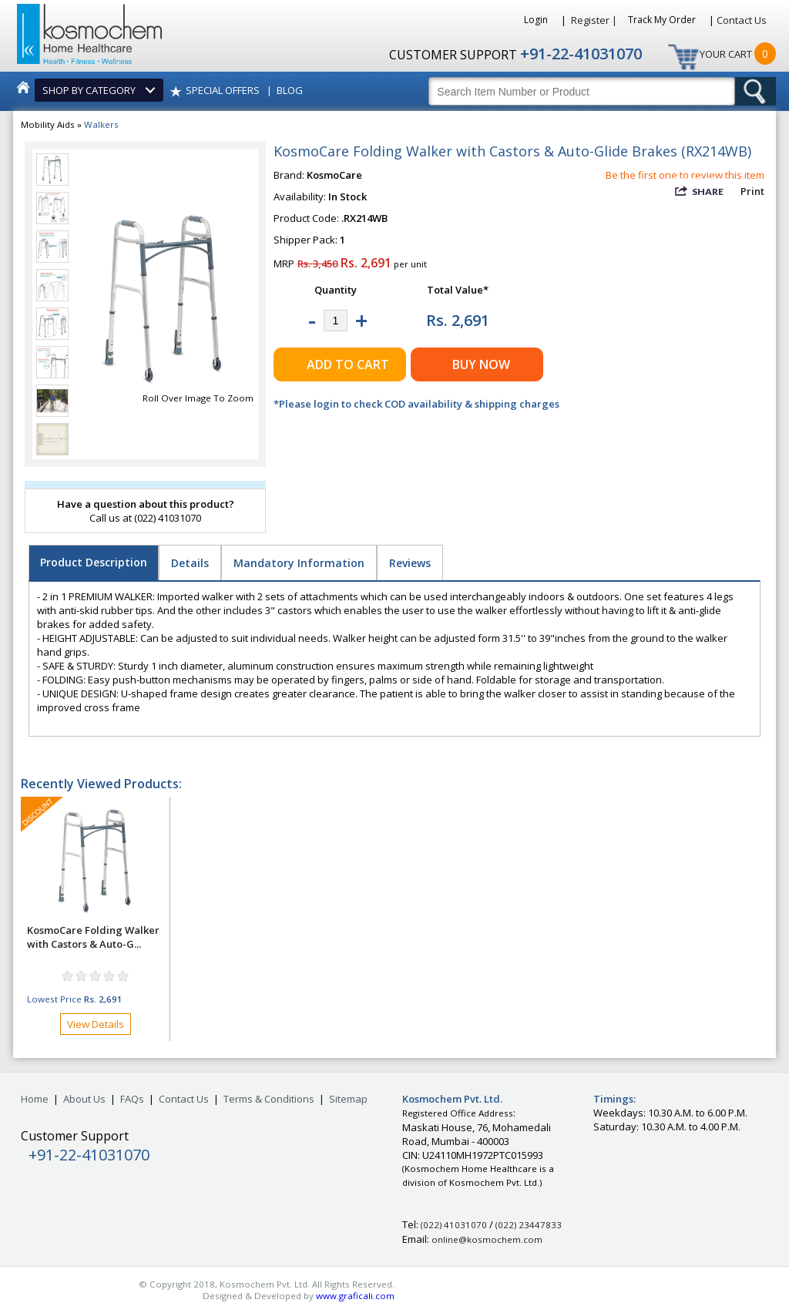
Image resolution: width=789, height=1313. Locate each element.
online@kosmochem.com (486, 1239)
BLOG (290, 90)
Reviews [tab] (410, 563)
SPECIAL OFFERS (223, 90)
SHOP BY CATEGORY (91, 90)
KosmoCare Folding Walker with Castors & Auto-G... (93, 937)
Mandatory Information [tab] (298, 563)
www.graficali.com (355, 1295)
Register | (594, 20)
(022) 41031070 (454, 1225)
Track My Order (663, 19)
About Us (84, 1099)
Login (537, 19)
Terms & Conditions (268, 1099)
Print (752, 191)
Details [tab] (190, 563)
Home (35, 1099)
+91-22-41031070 (581, 53)
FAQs (132, 1099)
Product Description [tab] (93, 562)
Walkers (101, 124)
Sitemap (348, 1099)
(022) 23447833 (528, 1225)
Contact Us (742, 20)
